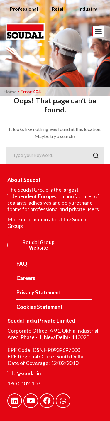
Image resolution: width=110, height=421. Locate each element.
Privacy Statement (38, 292)
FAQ (21, 263)
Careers (25, 278)
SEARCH (94, 156)
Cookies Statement (39, 307)
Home (10, 91)
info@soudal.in (24, 373)
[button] (98, 31)
